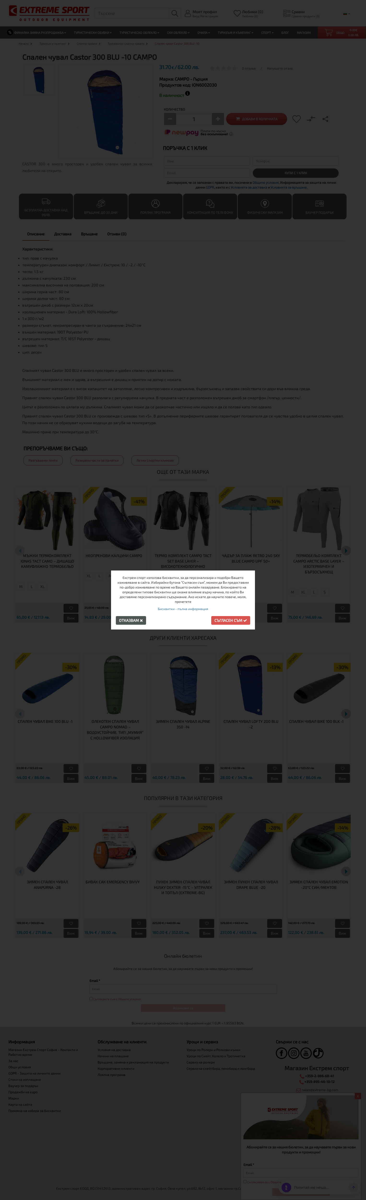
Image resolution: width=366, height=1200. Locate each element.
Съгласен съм (230, 620)
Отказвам (131, 620)
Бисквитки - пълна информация (183, 609)
